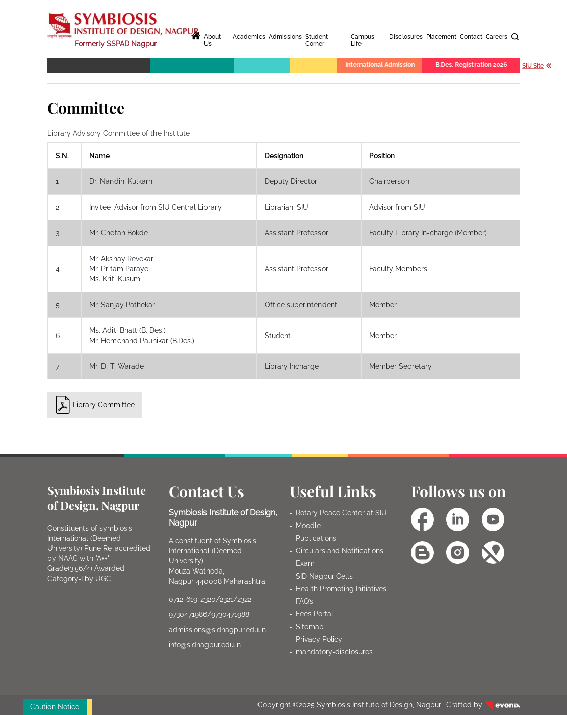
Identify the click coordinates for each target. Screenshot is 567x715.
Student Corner (316, 40)
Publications (316, 538)
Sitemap (310, 627)
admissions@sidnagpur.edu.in (217, 630)
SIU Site (537, 65)
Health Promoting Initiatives (341, 589)
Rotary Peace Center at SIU (341, 513)
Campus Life (362, 40)
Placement (441, 36)
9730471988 (230, 614)
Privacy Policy (319, 639)
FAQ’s (304, 601)
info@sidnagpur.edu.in (205, 645)
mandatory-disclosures (334, 652)
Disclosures (405, 36)
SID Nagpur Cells (324, 576)
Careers (496, 36)
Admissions (285, 36)
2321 (226, 599)
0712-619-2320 (192, 599)
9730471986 (188, 614)
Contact (471, 36)
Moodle (308, 525)
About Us (212, 40)
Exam (305, 563)
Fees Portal (314, 614)
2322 (244, 599)
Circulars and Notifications (340, 551)
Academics (249, 36)
